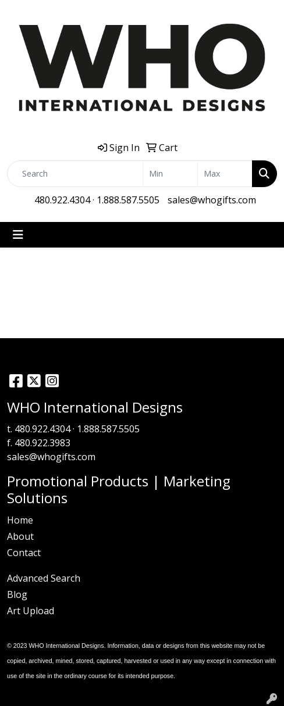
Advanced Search (43, 578)
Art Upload (30, 610)
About (20, 536)
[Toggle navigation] (18, 235)
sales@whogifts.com (212, 199)
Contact (24, 552)
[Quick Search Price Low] (170, 173)
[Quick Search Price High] (225, 173)
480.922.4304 (62, 199)
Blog (17, 594)
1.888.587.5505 (128, 199)
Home (20, 520)
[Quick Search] (75, 173)
